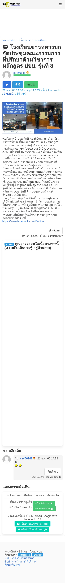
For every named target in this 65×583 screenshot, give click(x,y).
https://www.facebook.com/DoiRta (23, 221)
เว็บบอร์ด (24, 40)
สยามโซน (8, 40)
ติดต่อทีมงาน (12, 564)
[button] (60, 4)
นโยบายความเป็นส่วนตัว (19, 558)
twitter (38, 555)
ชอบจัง (31, 84)
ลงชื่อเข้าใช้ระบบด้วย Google (32, 529)
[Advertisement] (33, 348)
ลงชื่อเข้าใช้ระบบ (43, 503)
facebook (25, 555)
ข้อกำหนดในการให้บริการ (21, 561)
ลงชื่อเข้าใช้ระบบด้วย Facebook (32, 524)
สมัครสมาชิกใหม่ (44, 509)
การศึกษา (41, 40)
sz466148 (19, 72)
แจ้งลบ (54, 230)
